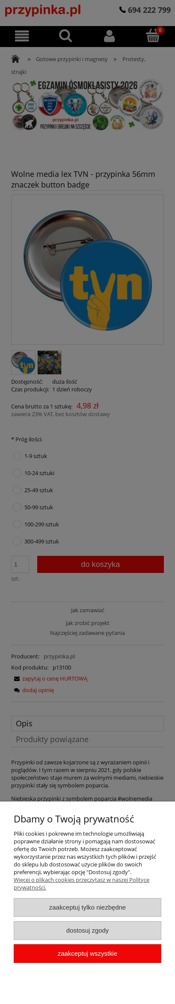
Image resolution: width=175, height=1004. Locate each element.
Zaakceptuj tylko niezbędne (87, 907)
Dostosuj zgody (87, 930)
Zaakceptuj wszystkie (87, 953)
